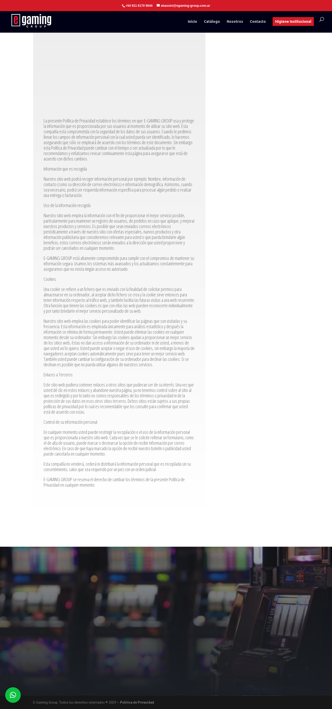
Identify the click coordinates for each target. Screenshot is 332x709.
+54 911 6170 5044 (139, 6)
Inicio (192, 22)
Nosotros (235, 22)
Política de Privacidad (137, 702)
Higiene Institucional (293, 21)
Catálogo (212, 22)
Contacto (258, 22)
